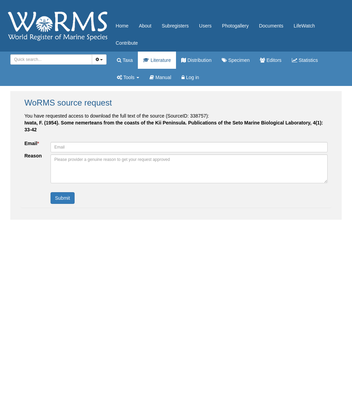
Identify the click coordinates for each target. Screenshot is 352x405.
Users (205, 26)
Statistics (305, 60)
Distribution (196, 60)
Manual (160, 77)
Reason (33, 155)
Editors (270, 60)
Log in (190, 77)
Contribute (127, 43)
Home (122, 26)
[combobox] (51, 59)
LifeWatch (304, 26)
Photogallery (235, 26)
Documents (271, 26)
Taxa (125, 60)
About (145, 26)
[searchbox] (50, 59)
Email (31, 143)
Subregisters (175, 26)
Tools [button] (128, 77)
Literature (157, 60)
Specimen (236, 60)
